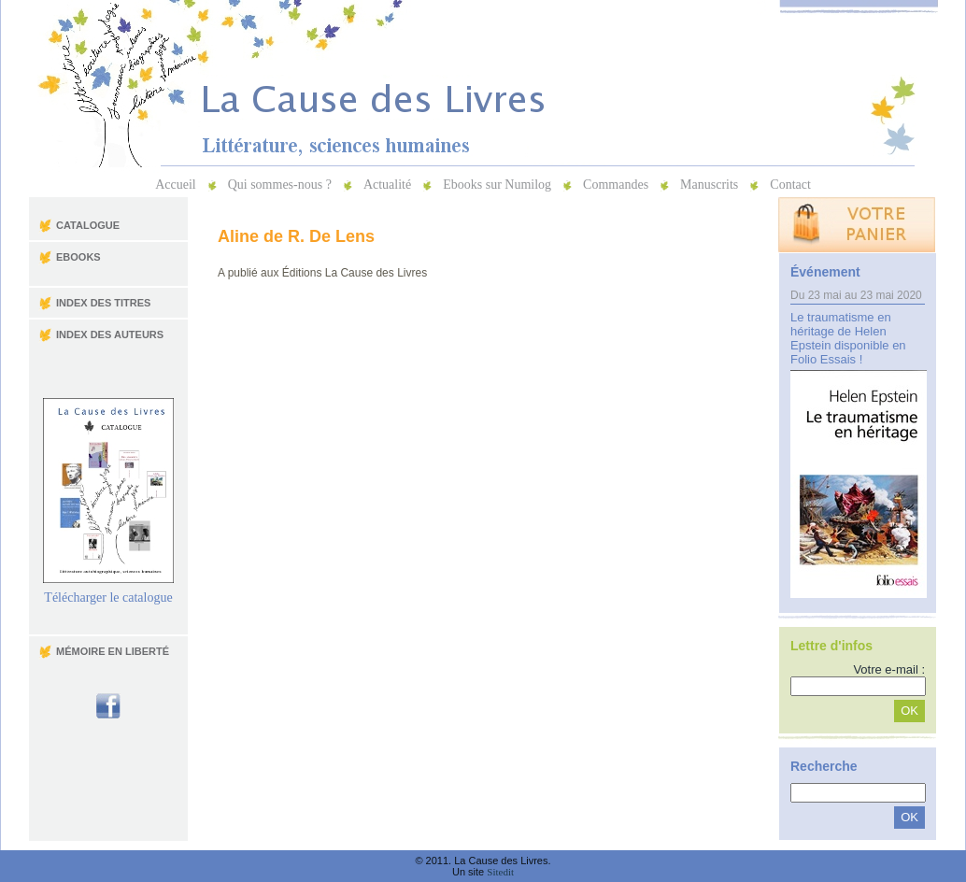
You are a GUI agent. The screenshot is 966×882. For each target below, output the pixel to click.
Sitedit (500, 871)
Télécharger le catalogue (108, 592)
